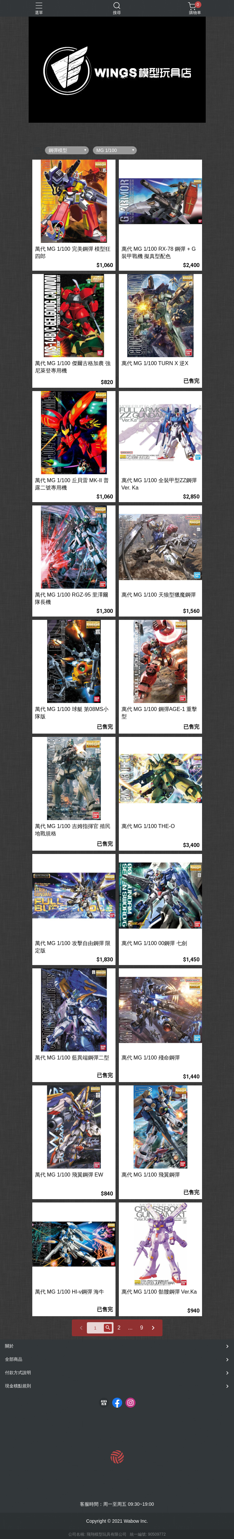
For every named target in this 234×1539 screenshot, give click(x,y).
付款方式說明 (18, 1372)
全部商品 (13, 1359)
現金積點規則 (18, 1385)
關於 (9, 1345)
